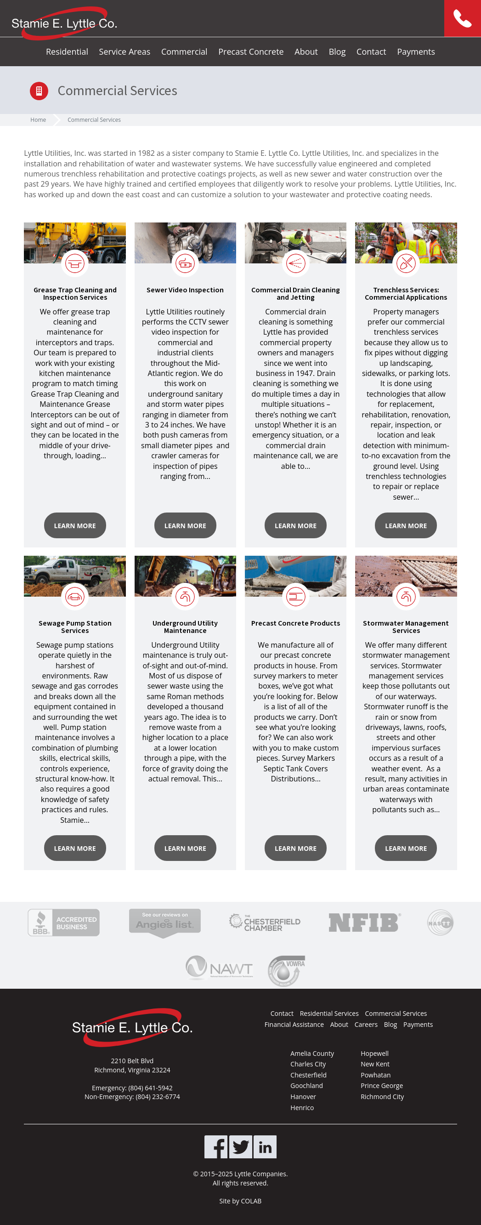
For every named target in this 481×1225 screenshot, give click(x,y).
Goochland (306, 1085)
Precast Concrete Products (295, 623)
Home (38, 120)
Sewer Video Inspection (185, 290)
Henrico (302, 1107)
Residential (67, 51)
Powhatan (375, 1075)
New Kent (375, 1064)
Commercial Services (94, 120)
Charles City (308, 1064)
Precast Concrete (250, 51)
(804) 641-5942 (150, 1087)
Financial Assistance (294, 1024)
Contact (371, 51)
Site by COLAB (241, 1201)
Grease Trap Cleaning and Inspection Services (75, 293)
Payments (416, 51)
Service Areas (125, 51)
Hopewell (375, 1053)
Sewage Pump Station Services (75, 627)
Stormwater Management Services (406, 627)
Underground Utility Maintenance (185, 627)
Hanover (303, 1096)
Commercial (184, 51)
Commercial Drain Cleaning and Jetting (295, 293)
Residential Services (329, 1013)
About (306, 51)
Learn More (75, 525)
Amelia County (312, 1053)
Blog (337, 51)
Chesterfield (308, 1075)
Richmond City (382, 1096)
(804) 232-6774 (158, 1096)
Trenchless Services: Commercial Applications (406, 293)
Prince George (382, 1085)
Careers (366, 1024)
